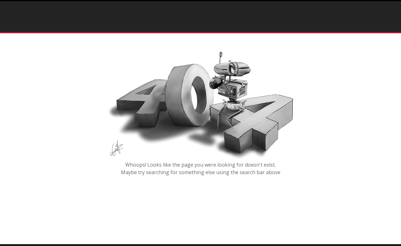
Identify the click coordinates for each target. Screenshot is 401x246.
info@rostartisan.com (348, 16)
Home (128, 15)
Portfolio (155, 15)
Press (190, 15)
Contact (180, 25)
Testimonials (222, 15)
